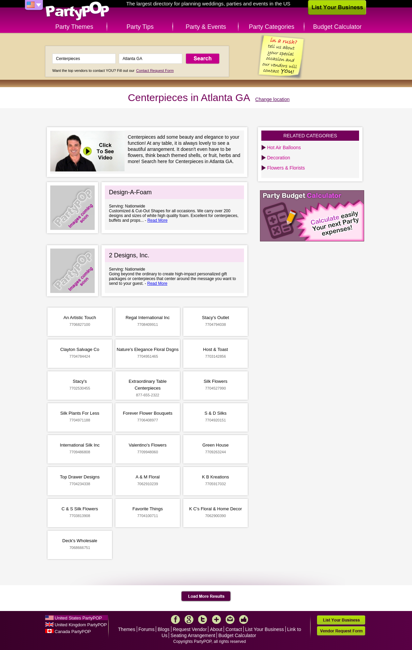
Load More (206, 596)
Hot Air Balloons (284, 147)
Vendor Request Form (341, 631)
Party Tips (140, 26)
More (216, 619)
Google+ (189, 619)
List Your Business (264, 629)
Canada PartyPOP (73, 631)
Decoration (278, 157)
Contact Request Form (155, 70)
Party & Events (206, 26)
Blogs (164, 629)
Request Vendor (190, 629)
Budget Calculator (337, 26)
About (216, 629)
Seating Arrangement (193, 635)
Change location (272, 99)
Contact (234, 629)
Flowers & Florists (286, 168)
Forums (146, 629)
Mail (230, 619)
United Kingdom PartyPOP (81, 624)
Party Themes (74, 26)
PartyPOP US (77, 11)
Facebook (175, 619)
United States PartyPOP (78, 618)
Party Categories (271, 26)
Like (243, 619)
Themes (126, 629)
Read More (157, 220)
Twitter (202, 619)
